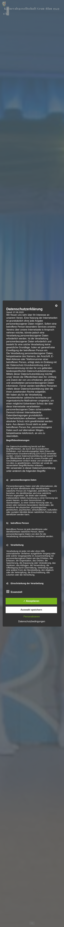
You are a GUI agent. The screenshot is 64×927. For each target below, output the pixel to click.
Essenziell (14, 591)
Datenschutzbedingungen (31, 621)
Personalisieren (32, 616)
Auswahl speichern (31, 609)
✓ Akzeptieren (31, 601)
